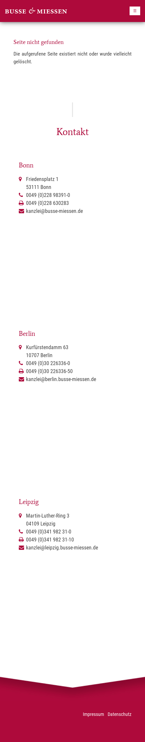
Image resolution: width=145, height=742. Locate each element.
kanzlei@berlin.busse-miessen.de (61, 379)
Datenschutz (120, 714)
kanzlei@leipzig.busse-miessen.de (62, 548)
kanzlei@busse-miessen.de (54, 211)
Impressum (93, 714)
